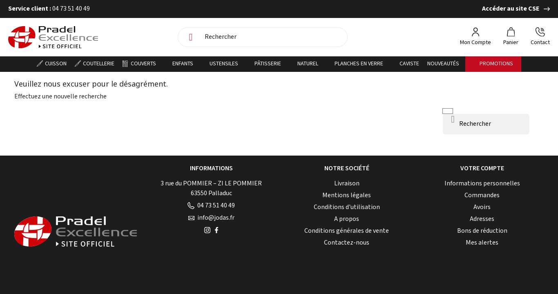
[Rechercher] (273, 37)
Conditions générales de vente (346, 231)
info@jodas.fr (211, 218)
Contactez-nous (346, 242)
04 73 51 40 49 (211, 205)
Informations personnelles (482, 183)
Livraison (346, 183)
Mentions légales (346, 195)
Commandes (482, 195)
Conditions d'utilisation (347, 207)
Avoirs (482, 207)
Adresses (482, 219)
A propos (346, 219)
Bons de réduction (482, 231)
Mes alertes (482, 242)
